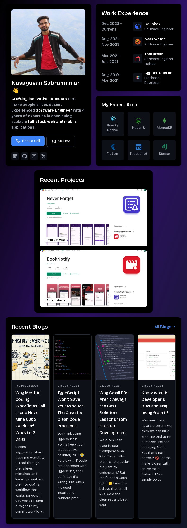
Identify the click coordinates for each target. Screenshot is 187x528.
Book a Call (28, 141)
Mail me (60, 141)
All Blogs (165, 326)
